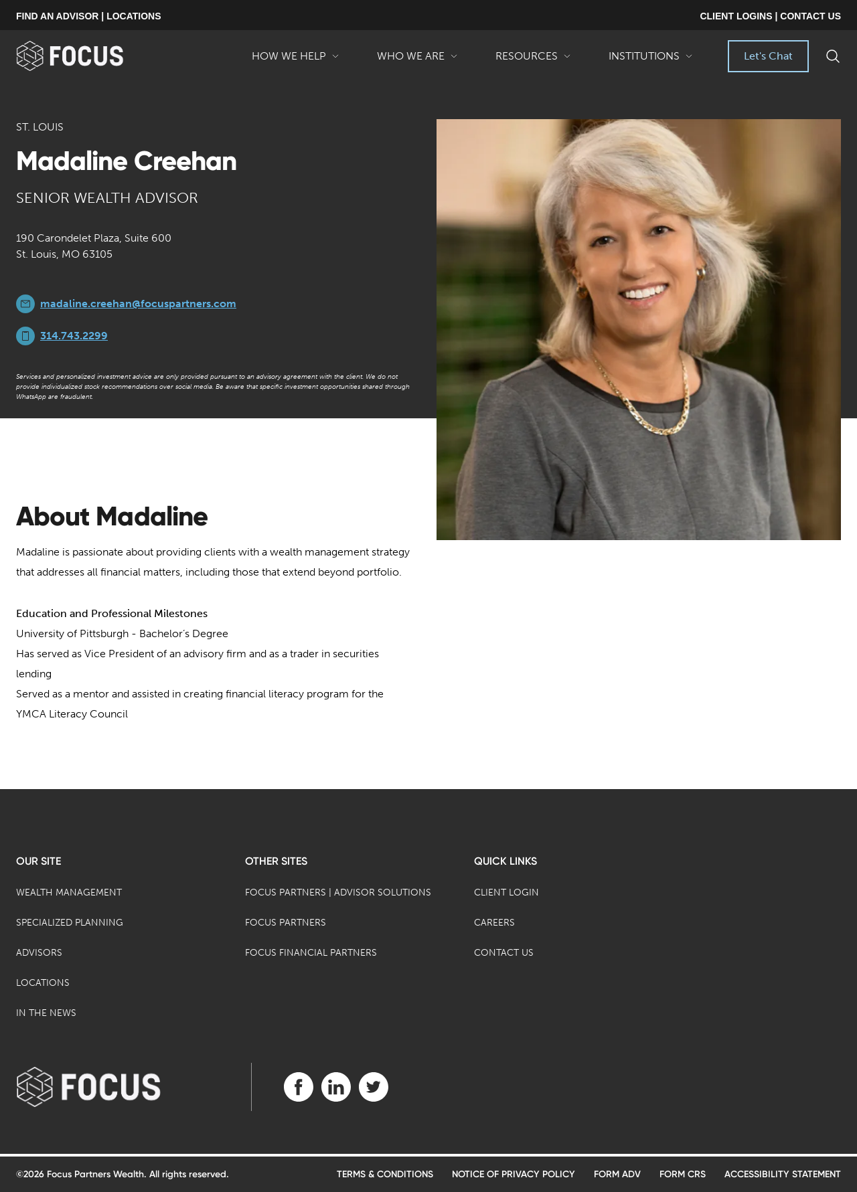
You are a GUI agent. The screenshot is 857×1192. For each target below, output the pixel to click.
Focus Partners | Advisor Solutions (338, 892)
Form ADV (617, 1174)
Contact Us (504, 952)
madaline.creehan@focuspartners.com (138, 303)
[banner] (91, 56)
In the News (46, 1013)
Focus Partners (285, 922)
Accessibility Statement (782, 1174)
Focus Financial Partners (311, 952)
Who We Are (417, 61)
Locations (43, 983)
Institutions (651, 61)
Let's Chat (768, 56)
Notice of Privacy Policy (513, 1174)
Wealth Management (69, 892)
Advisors (39, 952)
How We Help (295, 61)
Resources (533, 61)
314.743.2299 (74, 335)
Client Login (506, 892)
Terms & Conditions (385, 1174)
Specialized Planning (69, 922)
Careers (494, 922)
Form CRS (682, 1174)
